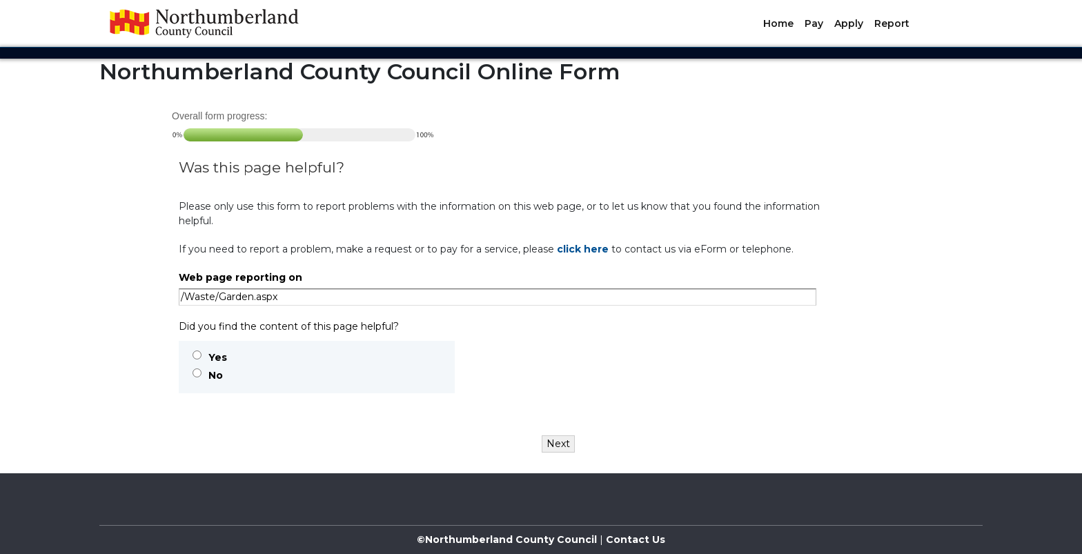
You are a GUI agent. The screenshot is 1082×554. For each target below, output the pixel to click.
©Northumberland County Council (507, 539)
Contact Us (634, 539)
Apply (848, 23)
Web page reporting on (240, 277)
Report (891, 23)
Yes (217, 357)
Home (778, 23)
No (215, 375)
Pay (814, 23)
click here (583, 249)
